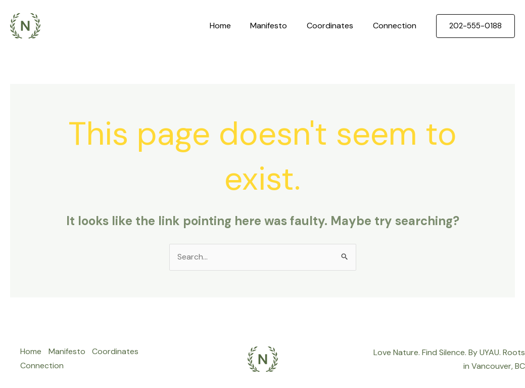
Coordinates (335, 25)
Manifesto (277, 25)
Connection (396, 25)
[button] (475, 26)
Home (232, 25)
